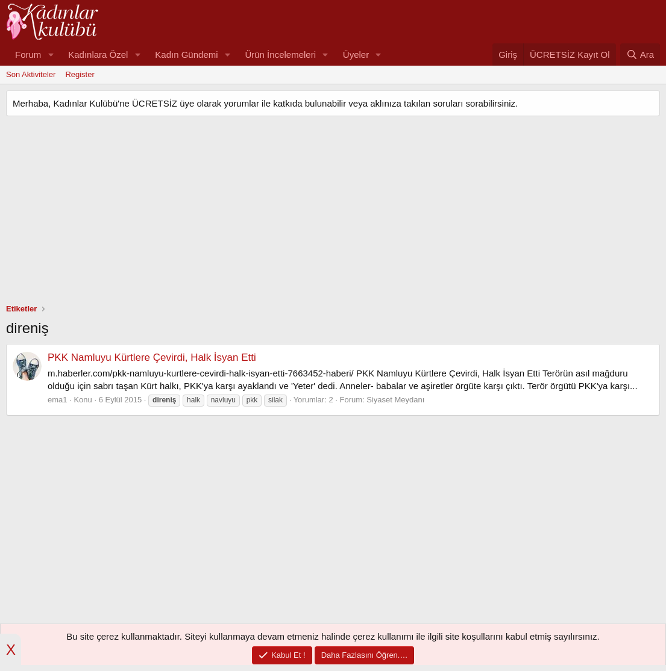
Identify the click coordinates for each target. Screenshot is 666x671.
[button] (50, 54)
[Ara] (640, 54)
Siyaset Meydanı (395, 399)
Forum (28, 54)
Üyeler (356, 54)
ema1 (58, 399)
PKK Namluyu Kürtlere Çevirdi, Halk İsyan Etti (152, 357)
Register (79, 74)
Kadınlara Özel (98, 54)
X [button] (11, 649)
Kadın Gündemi (186, 54)
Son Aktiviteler (30, 74)
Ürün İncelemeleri (280, 54)
